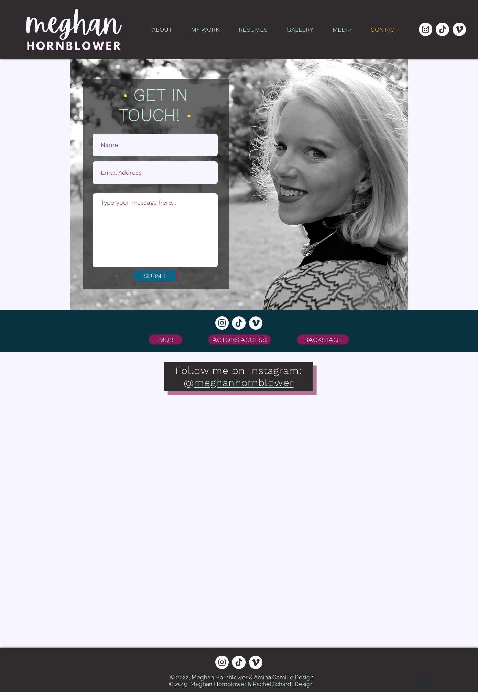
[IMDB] (165, 339)
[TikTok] (442, 29)
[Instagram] (425, 29)
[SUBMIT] (155, 276)
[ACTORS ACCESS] (239, 339)
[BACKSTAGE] (322, 339)
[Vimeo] (459, 29)
